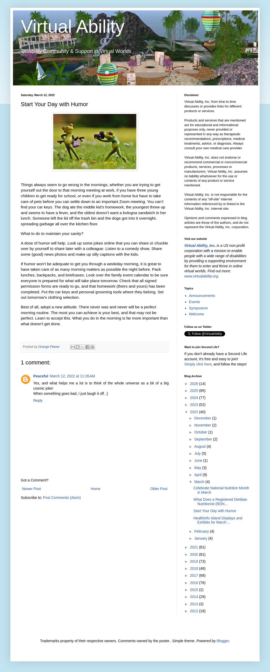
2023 (194, 405)
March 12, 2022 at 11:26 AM (72, 376)
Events (194, 302)
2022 (194, 412)
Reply (38, 400)
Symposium (198, 308)
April (198, 475)
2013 (194, 604)
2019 (194, 561)
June (198, 460)
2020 (194, 554)
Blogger (223, 641)
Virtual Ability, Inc (199, 245)
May (198, 468)
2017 (194, 575)
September (203, 439)
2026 (194, 384)
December (203, 418)
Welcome (196, 314)
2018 (194, 568)
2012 (194, 611)
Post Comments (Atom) (62, 497)
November (203, 425)
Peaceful (40, 376)
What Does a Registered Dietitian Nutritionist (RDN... (220, 501)
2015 (194, 590)
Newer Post (31, 489)
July (198, 453)
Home (95, 489)
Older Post (158, 489)
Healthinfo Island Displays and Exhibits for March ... (217, 520)
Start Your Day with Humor (214, 511)
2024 (194, 398)
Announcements (202, 296)
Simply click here (198, 364)
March (199, 482)
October (201, 432)
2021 (194, 547)
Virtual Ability (72, 26)
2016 (194, 583)
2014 (194, 597)
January (201, 538)
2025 (194, 391)
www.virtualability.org (201, 276)
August (200, 446)
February (202, 531)
